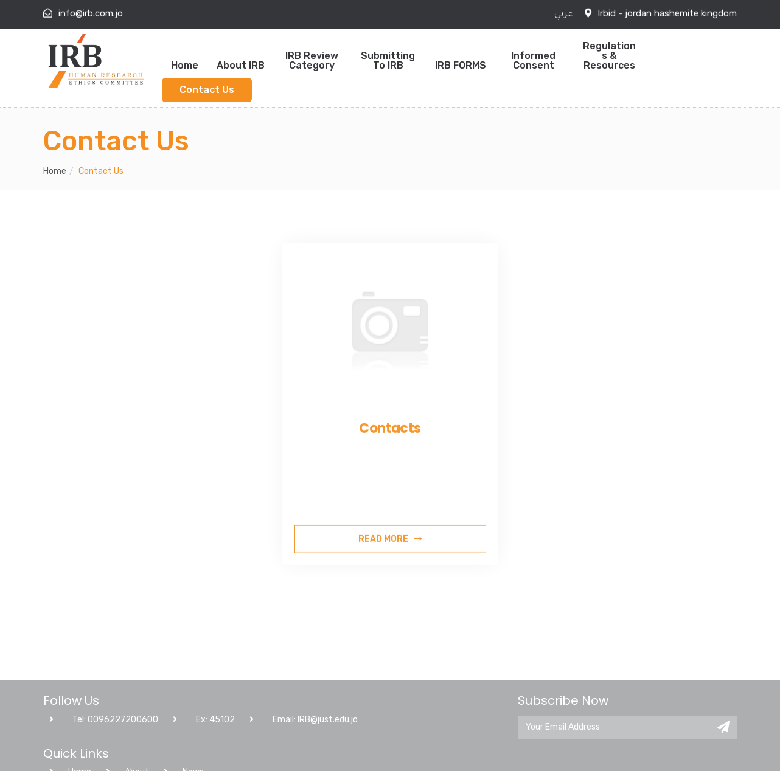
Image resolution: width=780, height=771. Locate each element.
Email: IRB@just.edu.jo (303, 758)
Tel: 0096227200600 (103, 758)
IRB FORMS (460, 65)
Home (184, 65)
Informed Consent (533, 60)
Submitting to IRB (388, 60)
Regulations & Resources (609, 55)
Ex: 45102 (204, 758)
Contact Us (206, 89)
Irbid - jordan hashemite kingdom (667, 12)
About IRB (241, 65)
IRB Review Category (311, 60)
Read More (390, 566)
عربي (563, 14)
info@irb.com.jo (90, 12)
